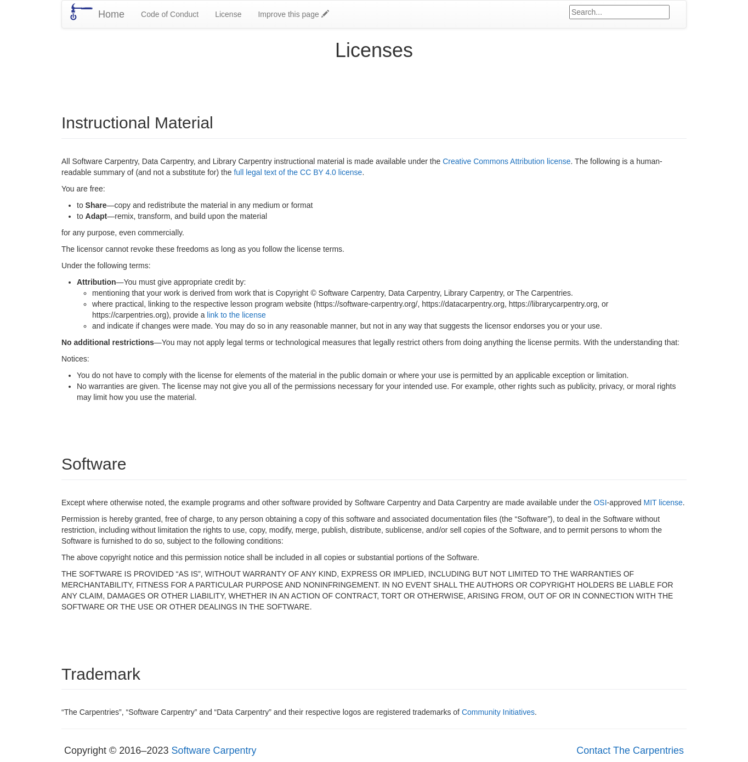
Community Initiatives (498, 712)
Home (111, 14)
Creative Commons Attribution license (506, 161)
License (228, 14)
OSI (600, 502)
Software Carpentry (213, 750)
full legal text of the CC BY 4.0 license (298, 172)
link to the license (236, 315)
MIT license (663, 502)
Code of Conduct (170, 14)
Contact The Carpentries (630, 750)
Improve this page (293, 14)
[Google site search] (619, 12)
